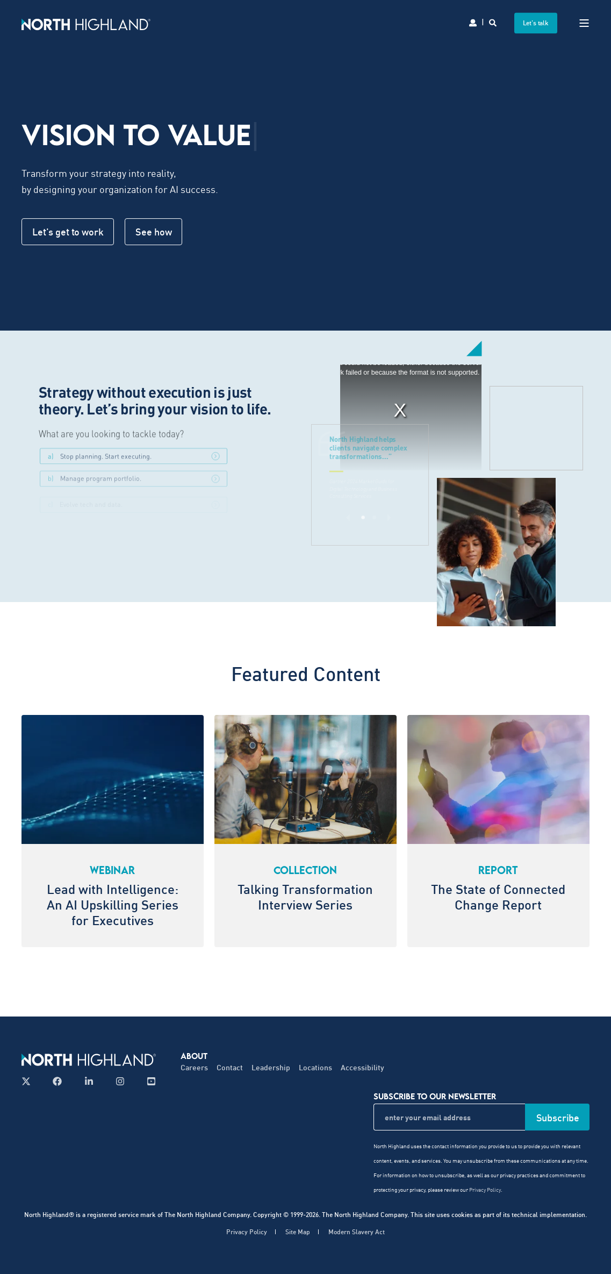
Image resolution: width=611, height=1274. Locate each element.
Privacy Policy (485, 1189)
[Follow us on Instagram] (120, 1081)
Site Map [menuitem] (297, 1232)
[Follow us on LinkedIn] (89, 1081)
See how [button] (153, 232)
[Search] (493, 21)
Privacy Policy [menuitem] (246, 1232)
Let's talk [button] (536, 23)
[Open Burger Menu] (584, 23)
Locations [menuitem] (315, 1067)
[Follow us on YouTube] (148, 1081)
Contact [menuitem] (230, 1067)
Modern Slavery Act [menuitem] (356, 1232)
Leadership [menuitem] (270, 1067)
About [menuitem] (194, 1056)
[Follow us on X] (29, 1081)
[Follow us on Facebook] (57, 1081)
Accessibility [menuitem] (362, 1067)
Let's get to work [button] (67, 232)
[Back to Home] (85, 22)
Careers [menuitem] (194, 1067)
